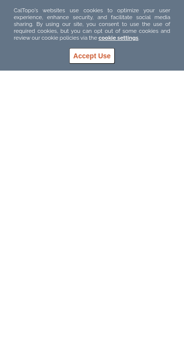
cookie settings (118, 37)
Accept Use (91, 56)
